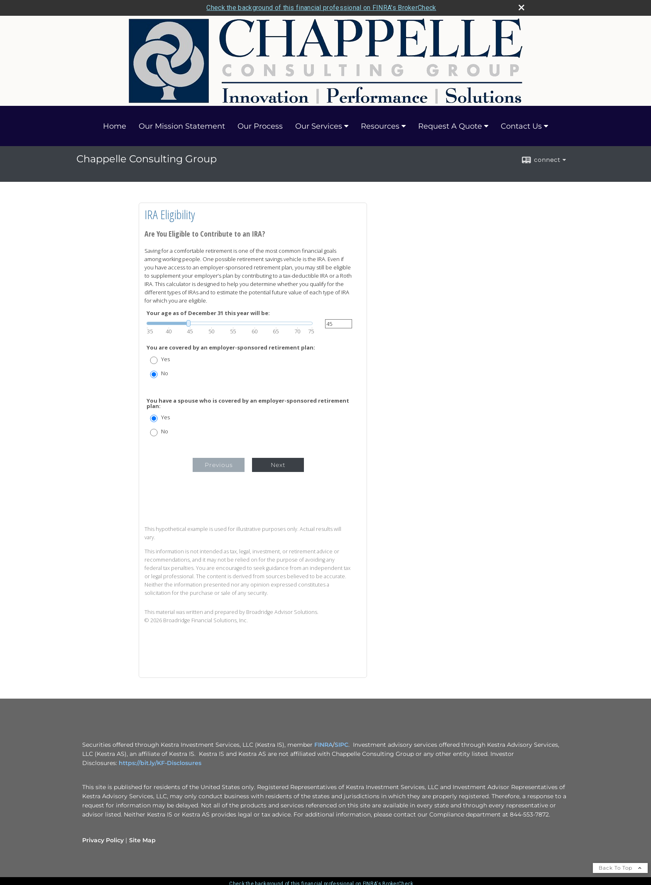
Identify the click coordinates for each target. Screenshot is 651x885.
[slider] (230, 323)
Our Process (260, 126)
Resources (380, 126)
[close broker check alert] (521, 7)
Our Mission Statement (182, 126)
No (164, 373)
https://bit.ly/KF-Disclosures (160, 763)
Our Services (318, 126)
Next (278, 465)
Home (114, 126)
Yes (165, 359)
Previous (219, 465)
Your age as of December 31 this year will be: (208, 313)
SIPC (341, 744)
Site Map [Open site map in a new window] (142, 840)
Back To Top (620, 868)
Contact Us (521, 126)
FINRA (323, 744)
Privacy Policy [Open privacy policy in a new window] (103, 840)
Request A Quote (450, 126)
